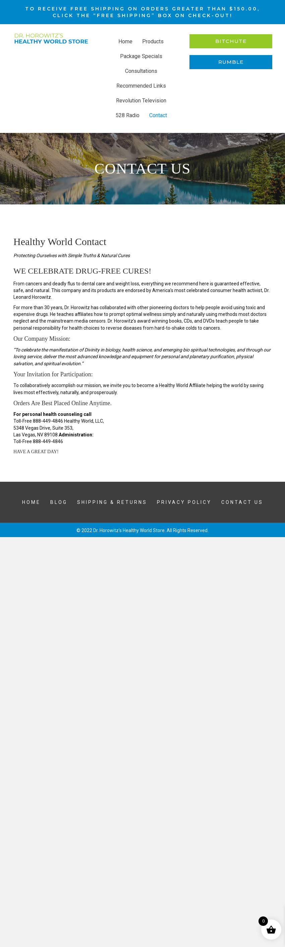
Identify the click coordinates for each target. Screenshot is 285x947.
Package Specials (141, 56)
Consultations (141, 71)
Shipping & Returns (112, 502)
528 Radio (127, 115)
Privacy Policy (184, 502)
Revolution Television (141, 100)
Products (153, 41)
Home (125, 41)
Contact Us (242, 502)
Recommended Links (141, 86)
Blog (58, 502)
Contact (158, 115)
